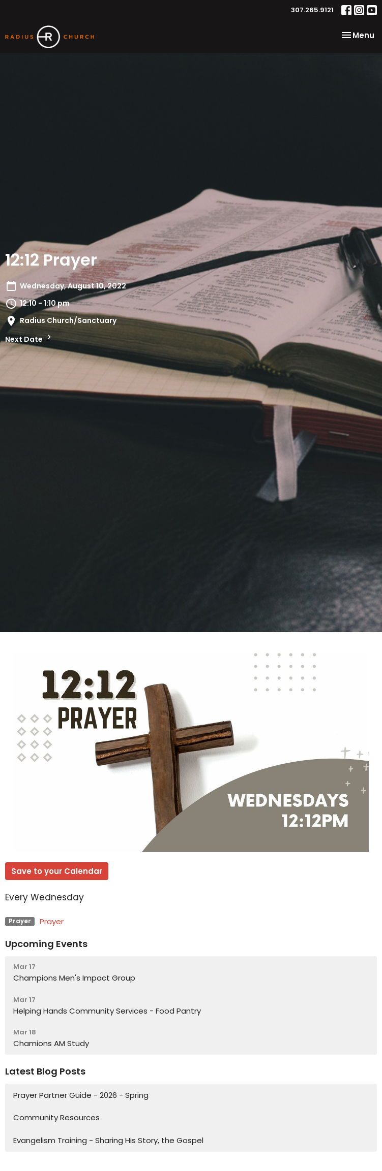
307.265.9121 (312, 10)
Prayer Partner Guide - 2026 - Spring (81, 1095)
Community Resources (56, 1117)
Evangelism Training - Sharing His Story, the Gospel (108, 1140)
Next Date (29, 338)
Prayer (52, 921)
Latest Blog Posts (45, 1071)
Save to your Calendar (56, 871)
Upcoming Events (46, 943)
